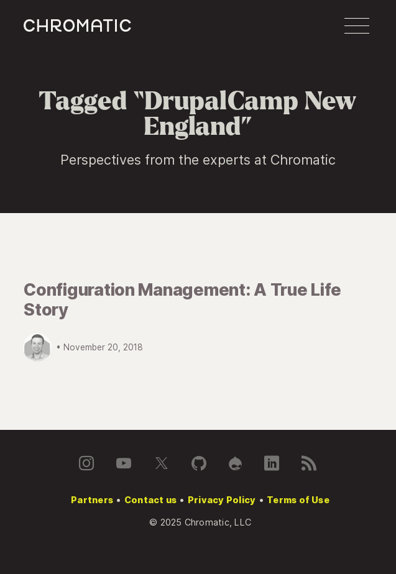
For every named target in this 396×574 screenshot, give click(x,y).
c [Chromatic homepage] (77, 26)
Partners (92, 499)
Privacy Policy (222, 499)
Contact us (150, 499)
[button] (356, 26)
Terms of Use (298, 499)
